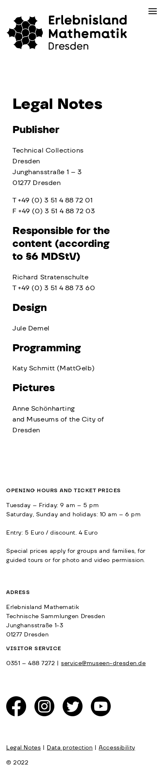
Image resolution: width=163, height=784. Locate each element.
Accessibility (117, 748)
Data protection (70, 748)
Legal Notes (23, 748)
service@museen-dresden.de (103, 663)
